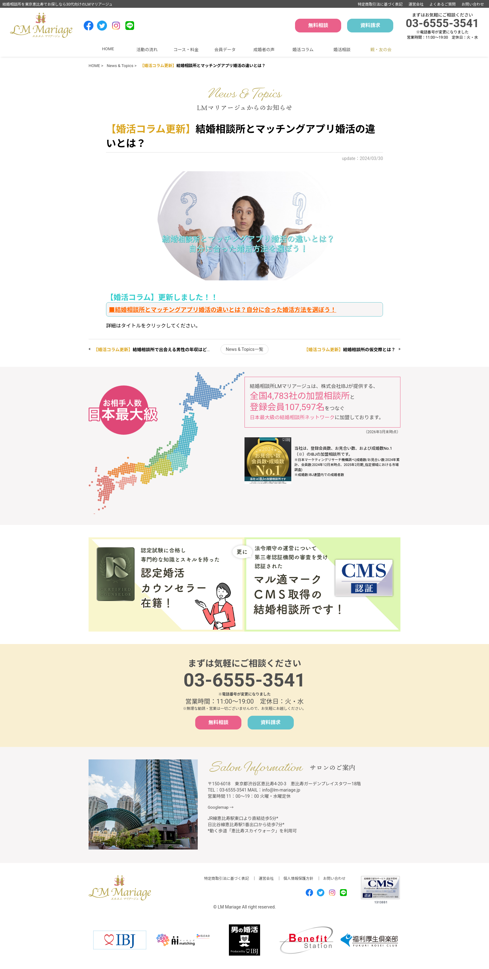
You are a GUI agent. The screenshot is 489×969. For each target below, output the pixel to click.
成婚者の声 (264, 49)
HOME (108, 48)
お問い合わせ (473, 4)
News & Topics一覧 (244, 349)
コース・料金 (186, 49)
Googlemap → (221, 807)
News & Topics (120, 65)
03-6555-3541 (442, 23)
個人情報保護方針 (298, 878)
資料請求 (370, 25)
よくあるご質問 (442, 4)
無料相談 (318, 25)
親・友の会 (381, 49)
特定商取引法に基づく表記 (380, 4)
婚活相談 (341, 49)
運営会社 (416, 4)
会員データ (225, 49)
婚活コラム (303, 49)
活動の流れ (147, 49)
